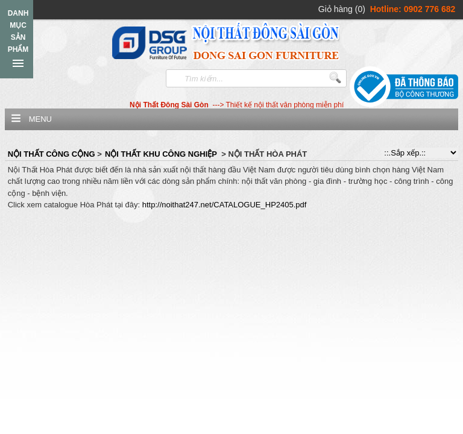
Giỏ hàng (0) (341, 9)
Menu (40, 119)
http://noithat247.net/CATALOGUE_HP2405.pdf (224, 204)
